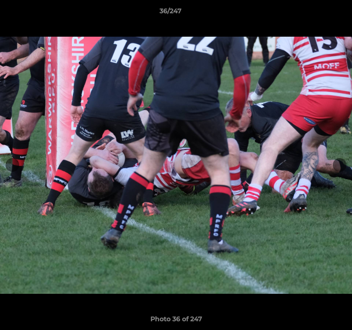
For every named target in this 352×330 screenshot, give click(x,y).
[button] (319, 13)
